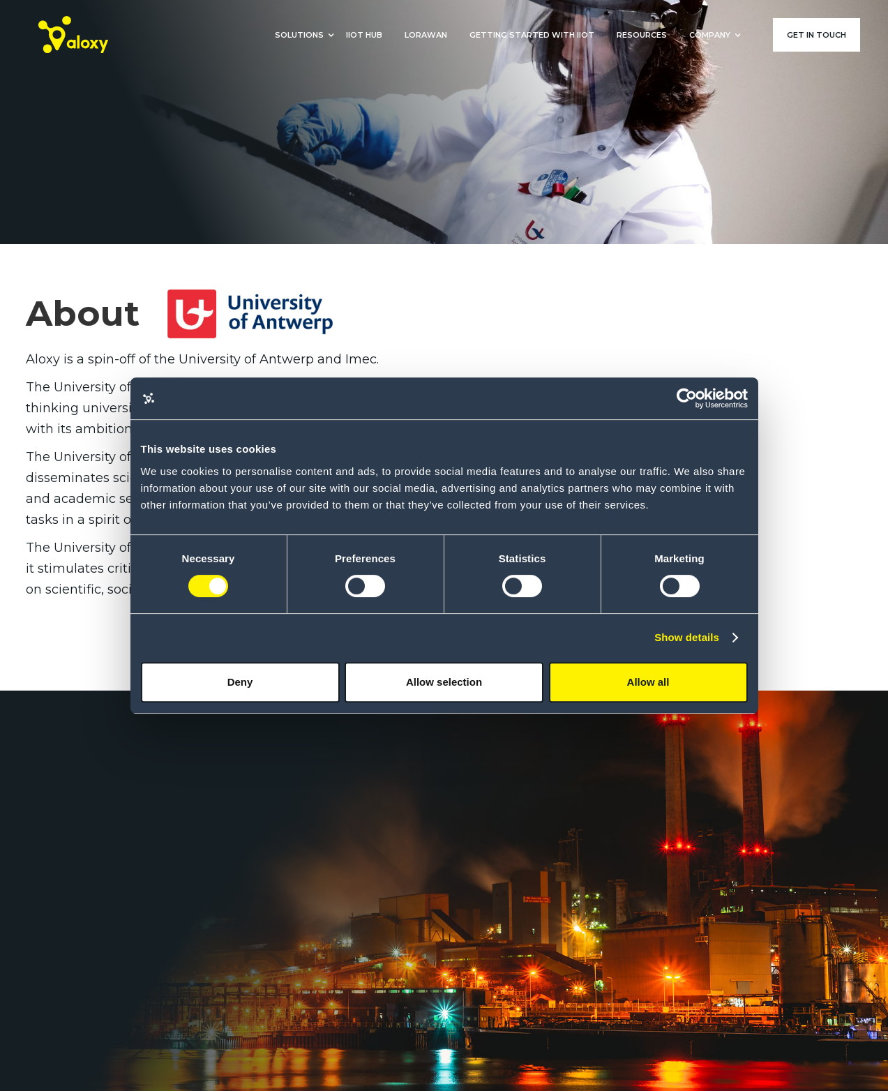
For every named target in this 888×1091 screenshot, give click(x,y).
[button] (299, 35)
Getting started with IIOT (531, 35)
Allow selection (444, 682)
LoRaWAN (426, 35)
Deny (240, 682)
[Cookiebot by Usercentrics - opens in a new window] (687, 398)
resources (642, 35)
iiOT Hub (364, 35)
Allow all (648, 682)
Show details (686, 637)
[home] (73, 34)
